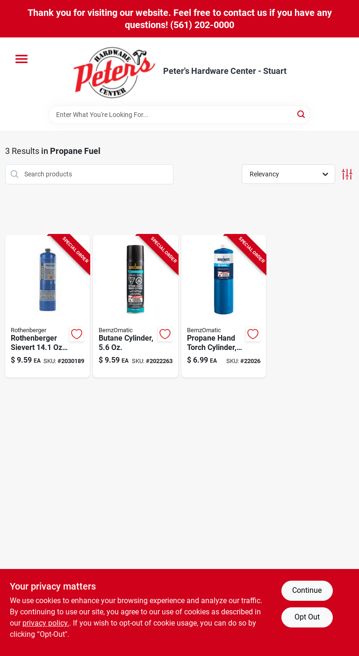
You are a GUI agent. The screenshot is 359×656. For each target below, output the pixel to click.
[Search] (302, 114)
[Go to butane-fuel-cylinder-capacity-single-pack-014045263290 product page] (135, 306)
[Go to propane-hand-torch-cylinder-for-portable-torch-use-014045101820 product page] (223, 306)
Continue (307, 590)
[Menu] (21, 59)
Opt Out (307, 616)
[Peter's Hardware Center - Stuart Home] (114, 71)
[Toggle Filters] (347, 174)
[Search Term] (179, 114)
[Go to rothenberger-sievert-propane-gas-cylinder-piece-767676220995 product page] (47, 306)
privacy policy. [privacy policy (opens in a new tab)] (45, 623)
